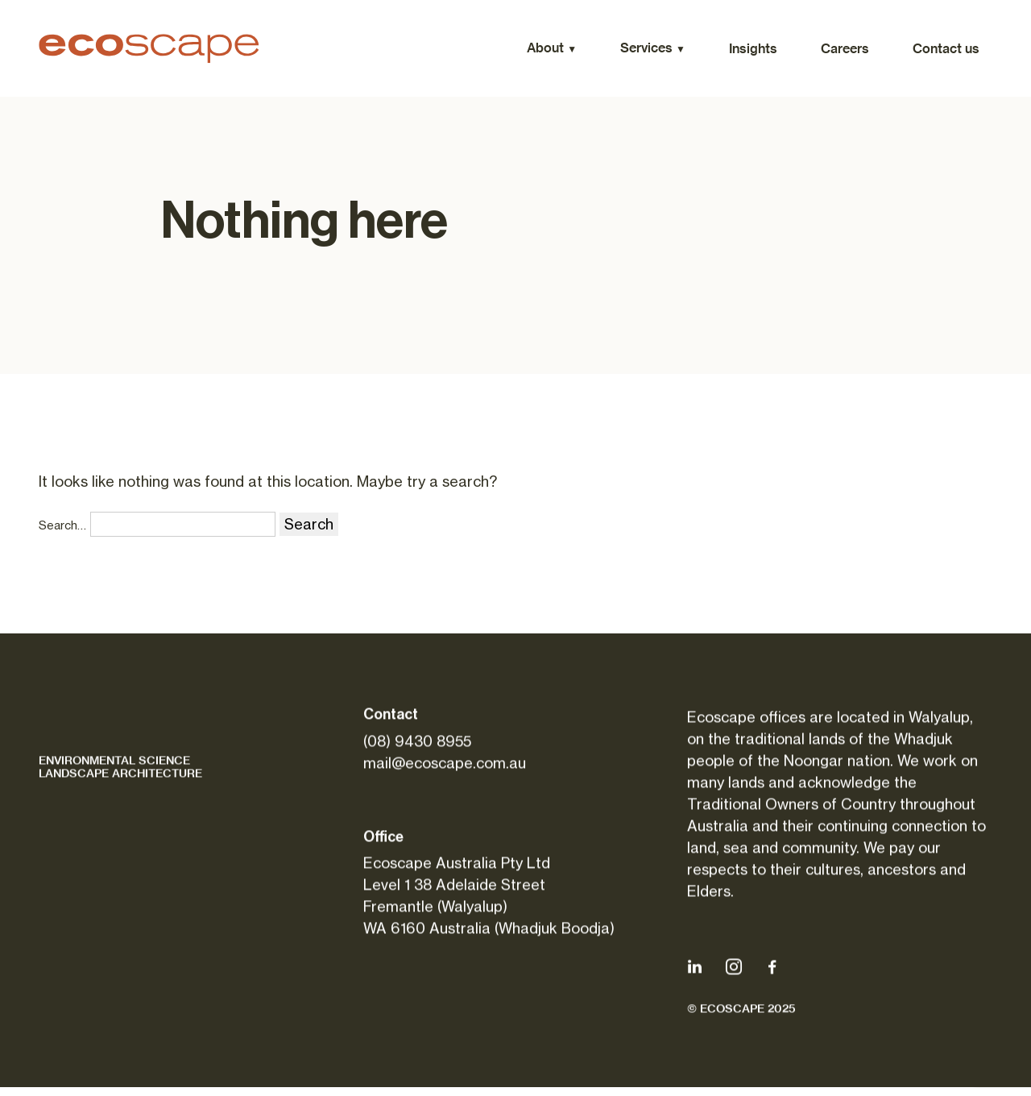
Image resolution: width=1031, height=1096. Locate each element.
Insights (753, 48)
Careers (845, 48)
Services (646, 47)
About (545, 47)
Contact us (946, 48)
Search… (62, 525)
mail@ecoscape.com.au (444, 766)
